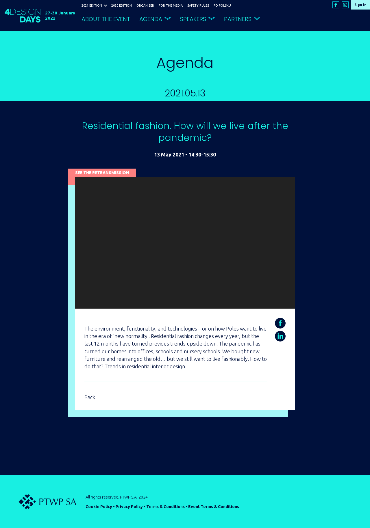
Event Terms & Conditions (213, 506)
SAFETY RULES (198, 5)
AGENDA (150, 19)
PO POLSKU (222, 5)
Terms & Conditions (165, 506)
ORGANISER (145, 5)
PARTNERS (237, 19)
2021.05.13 (185, 93)
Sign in (360, 5)
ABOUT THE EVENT (106, 19)
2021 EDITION (92, 5)
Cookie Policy (99, 506)
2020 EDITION (121, 5)
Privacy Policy (129, 506)
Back (89, 397)
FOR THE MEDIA (171, 5)
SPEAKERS (193, 19)
